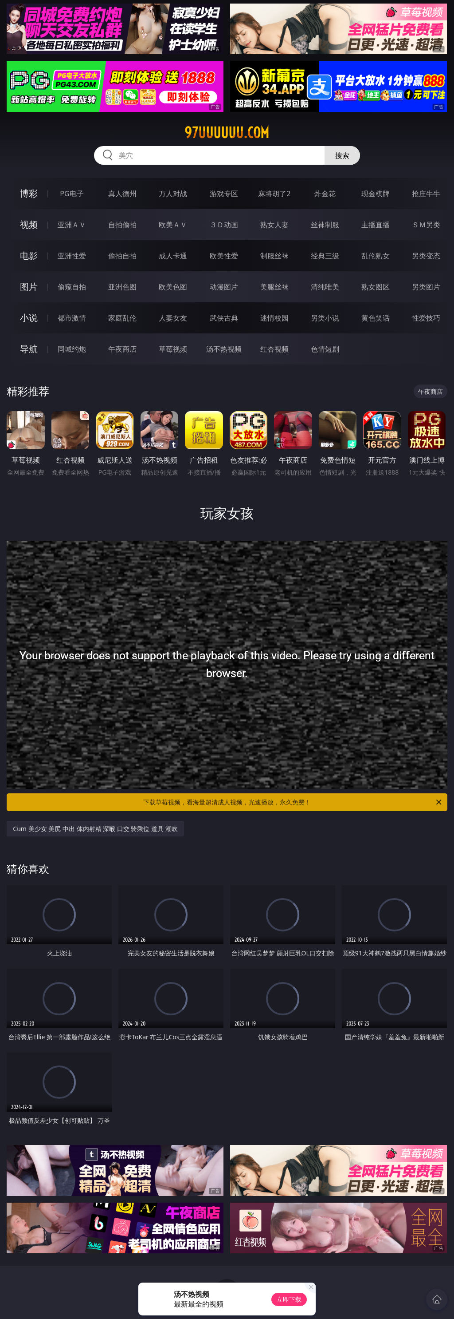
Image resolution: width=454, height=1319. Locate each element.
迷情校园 (274, 318)
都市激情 (72, 318)
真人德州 (122, 193)
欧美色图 (173, 287)
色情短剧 (325, 349)
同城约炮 (72, 349)
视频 (29, 224)
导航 (29, 349)
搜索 (342, 155)
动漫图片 (224, 287)
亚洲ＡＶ (72, 225)
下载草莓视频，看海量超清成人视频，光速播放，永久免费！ (293, 802)
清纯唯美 (325, 287)
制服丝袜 (274, 256)
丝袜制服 (325, 225)
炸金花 (325, 193)
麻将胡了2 (274, 193)
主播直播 (375, 225)
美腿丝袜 (274, 287)
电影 (29, 255)
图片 (29, 287)
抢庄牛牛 (426, 193)
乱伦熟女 (375, 256)
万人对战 (173, 193)
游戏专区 (224, 193)
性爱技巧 (426, 318)
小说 (29, 318)
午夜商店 (122, 349)
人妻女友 (173, 318)
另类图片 (426, 287)
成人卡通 (173, 256)
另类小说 (325, 318)
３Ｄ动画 (224, 225)
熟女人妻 (274, 225)
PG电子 (71, 193)
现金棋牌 (375, 193)
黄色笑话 (375, 318)
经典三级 (325, 256)
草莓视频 (173, 349)
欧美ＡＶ (173, 225)
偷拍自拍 (122, 256)
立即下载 (289, 1299)
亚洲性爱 (72, 256)
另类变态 (426, 256)
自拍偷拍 (122, 225)
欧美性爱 (224, 256)
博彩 (29, 193)
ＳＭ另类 (426, 225)
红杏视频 (274, 349)
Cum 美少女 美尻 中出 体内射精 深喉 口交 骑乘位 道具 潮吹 (95, 828)
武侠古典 (224, 318)
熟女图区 (375, 287)
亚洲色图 (122, 287)
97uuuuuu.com (226, 133)
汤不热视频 (224, 349)
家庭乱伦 (122, 318)
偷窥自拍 (72, 287)
